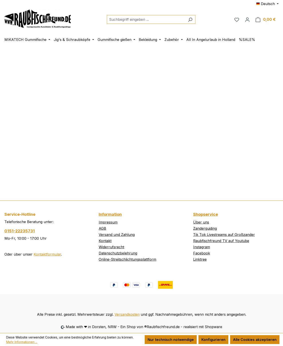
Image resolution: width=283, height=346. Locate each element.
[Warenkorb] (266, 19)
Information (110, 214)
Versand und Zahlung (117, 234)
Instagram (201, 247)
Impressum (108, 222)
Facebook (201, 253)
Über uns (201, 222)
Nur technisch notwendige (171, 339)
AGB (102, 228)
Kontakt (105, 241)
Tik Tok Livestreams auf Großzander (224, 234)
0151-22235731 (19, 231)
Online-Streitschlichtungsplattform (127, 259)
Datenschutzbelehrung (118, 253)
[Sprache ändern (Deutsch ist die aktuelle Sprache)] (267, 4)
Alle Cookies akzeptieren (255, 339)
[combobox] (146, 19)
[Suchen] (190, 19)
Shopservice (205, 214)
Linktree (200, 259)
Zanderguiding (205, 228)
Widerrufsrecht (111, 247)
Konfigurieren (213, 339)
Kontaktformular (47, 254)
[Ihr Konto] (247, 19)
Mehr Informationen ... (21, 342)
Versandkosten (127, 314)
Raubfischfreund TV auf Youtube (221, 241)
